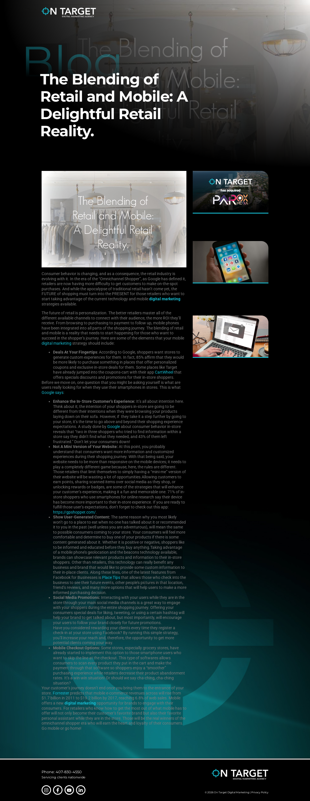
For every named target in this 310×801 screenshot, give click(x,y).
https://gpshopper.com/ (74, 512)
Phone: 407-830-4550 (62, 772)
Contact (258, 12)
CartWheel (164, 372)
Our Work (218, 12)
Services (175, 12)
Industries (196, 12)
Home (140, 12)
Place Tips (111, 577)
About (157, 12)
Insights (239, 12)
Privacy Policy (259, 792)
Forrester (61, 693)
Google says (52, 392)
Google (113, 426)
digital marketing (56, 343)
